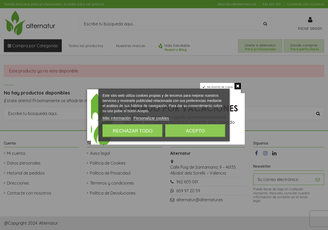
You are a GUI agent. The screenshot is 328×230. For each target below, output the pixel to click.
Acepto (195, 130)
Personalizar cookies (151, 118)
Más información (116, 118)
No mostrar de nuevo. (220, 87)
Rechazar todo (132, 130)
